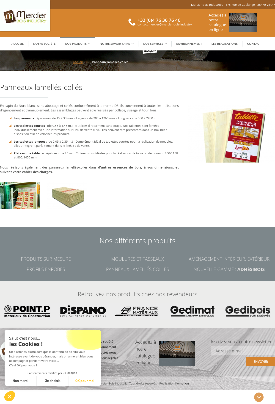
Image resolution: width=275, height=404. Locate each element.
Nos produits (77, 44)
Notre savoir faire (116, 44)
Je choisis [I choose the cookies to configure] (52, 381)
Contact (254, 44)
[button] (9, 396)
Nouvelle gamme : (229, 269)
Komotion (182, 383)
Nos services (155, 44)
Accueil (17, 44)
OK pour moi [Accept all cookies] (84, 381)
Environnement (189, 44)
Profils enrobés (46, 269)
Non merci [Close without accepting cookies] (20, 381)
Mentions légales (106, 358)
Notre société (44, 44)
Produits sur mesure (46, 259)
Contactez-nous (105, 352)
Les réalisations (225, 44)
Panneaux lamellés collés (137, 269)
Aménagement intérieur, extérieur (229, 259)
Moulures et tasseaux (137, 259)
